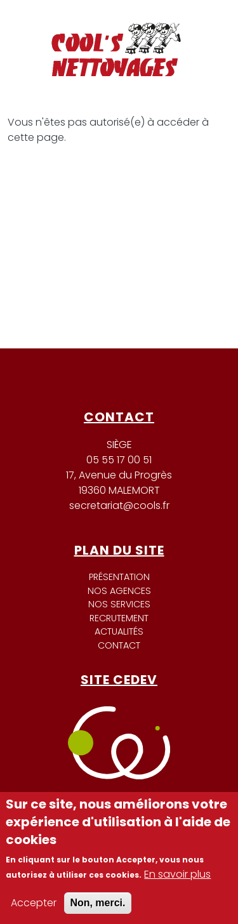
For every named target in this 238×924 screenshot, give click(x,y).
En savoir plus (177, 874)
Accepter (33, 902)
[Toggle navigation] (202, 25)
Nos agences (119, 590)
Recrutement (119, 618)
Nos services (119, 604)
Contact (119, 645)
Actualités (119, 631)
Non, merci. (97, 902)
